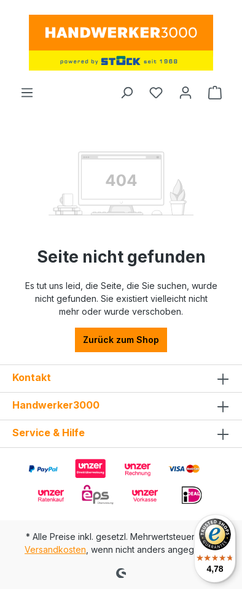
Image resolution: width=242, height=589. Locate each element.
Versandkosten (55, 549)
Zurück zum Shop (121, 339)
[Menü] (27, 92)
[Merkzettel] (156, 92)
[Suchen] (126, 92)
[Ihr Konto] (185, 92)
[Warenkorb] (215, 92)
